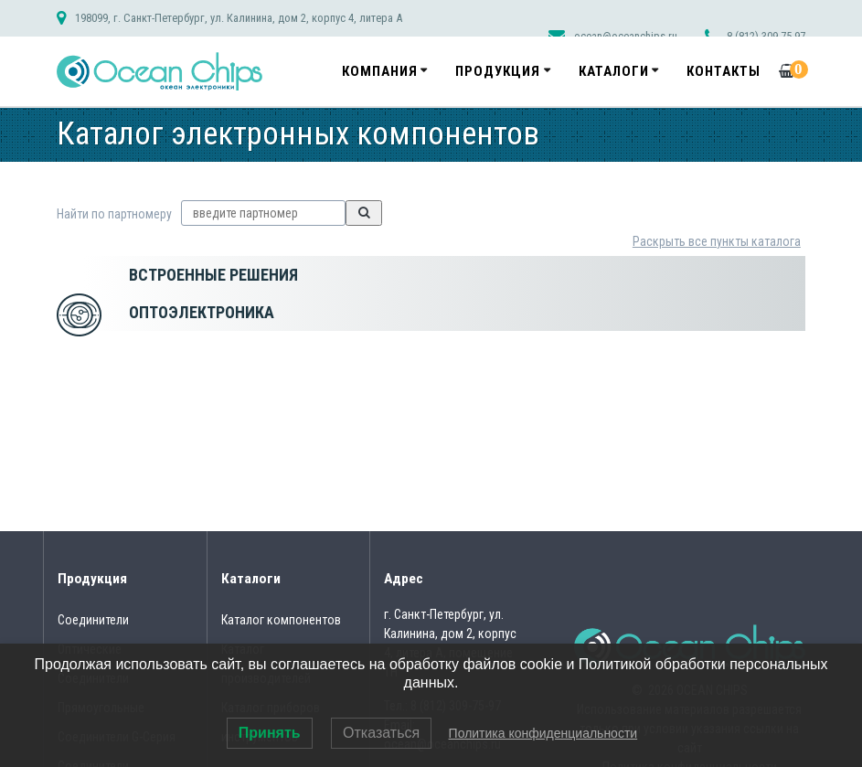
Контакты (723, 71)
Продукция (497, 71)
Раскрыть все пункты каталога (717, 241)
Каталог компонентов (281, 620)
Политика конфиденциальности (543, 733)
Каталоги (614, 71)
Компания (380, 71)
